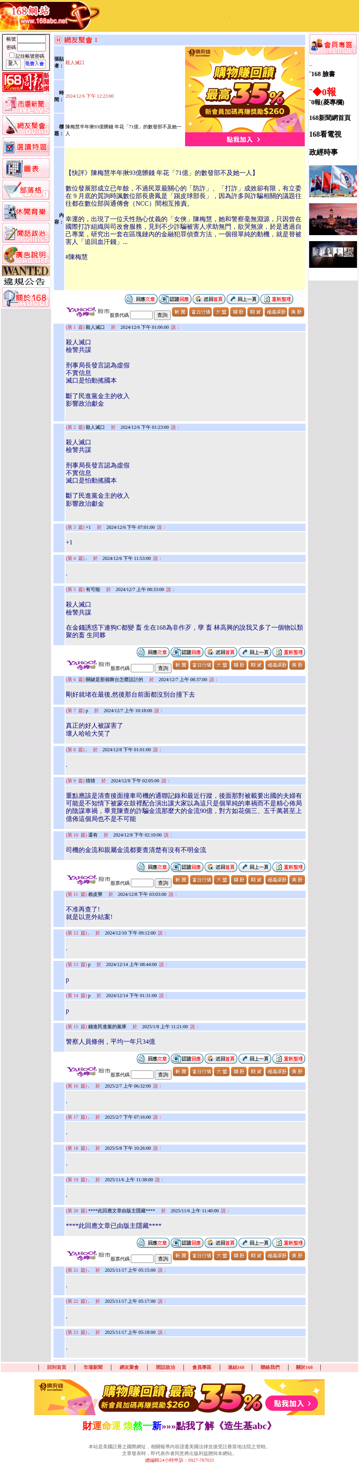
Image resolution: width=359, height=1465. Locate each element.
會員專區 (201, 1367)
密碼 (11, 47)
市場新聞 (93, 1367)
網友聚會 (129, 1367)
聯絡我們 (270, 1367)
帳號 (11, 39)
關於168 (304, 1367)
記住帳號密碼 (30, 56)
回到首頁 (56, 1367)
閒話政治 (165, 1367)
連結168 (236, 1367)
